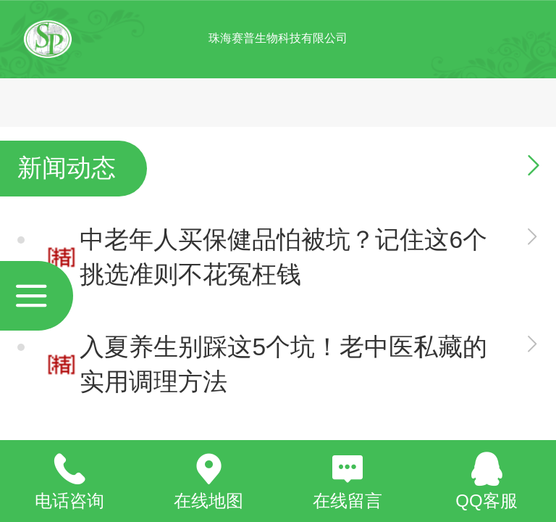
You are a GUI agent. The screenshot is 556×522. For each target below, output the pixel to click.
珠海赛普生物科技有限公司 (278, 38)
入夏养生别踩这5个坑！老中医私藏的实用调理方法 (283, 364)
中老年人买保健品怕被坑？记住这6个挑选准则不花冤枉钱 (283, 257)
